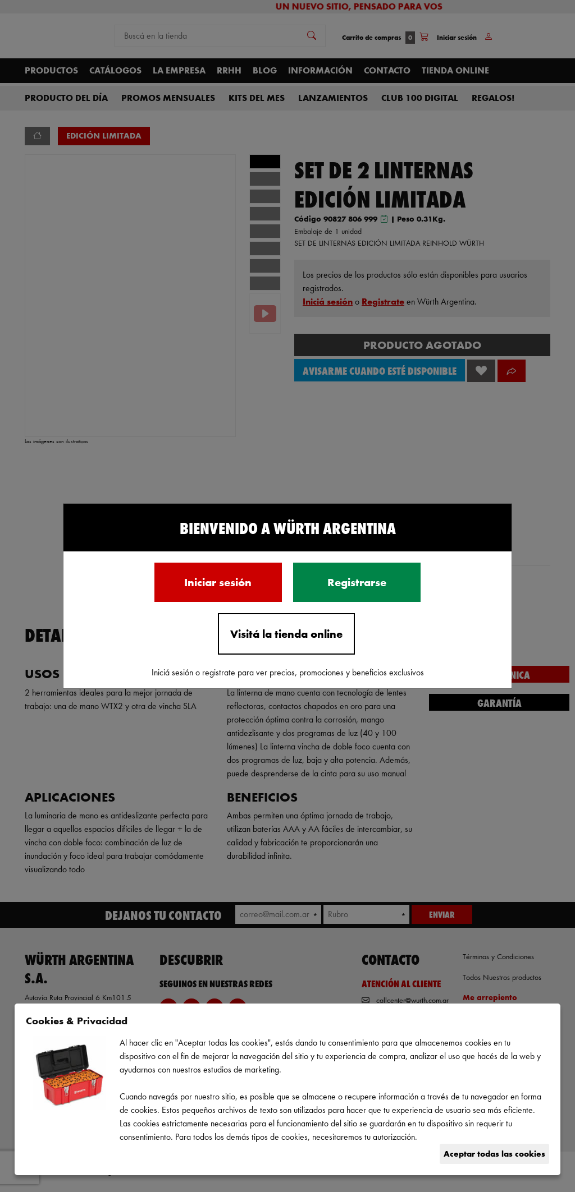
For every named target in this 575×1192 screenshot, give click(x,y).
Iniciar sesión (218, 582)
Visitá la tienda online (286, 634)
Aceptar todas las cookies (494, 1153)
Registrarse (356, 582)
